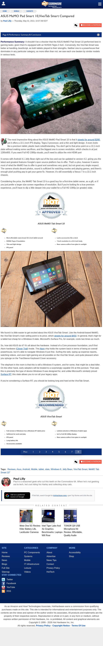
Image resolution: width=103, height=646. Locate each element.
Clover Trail (21, 349)
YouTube (11, 587)
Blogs (4, 564)
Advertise (51, 556)
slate (47, 469)
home (5, 11)
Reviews (11, 469)
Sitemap (6, 572)
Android (26, 469)
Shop (71, 556)
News (4, 560)
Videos (27, 572)
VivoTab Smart (80, 469)
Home (5, 552)
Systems (28, 556)
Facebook (11, 583)
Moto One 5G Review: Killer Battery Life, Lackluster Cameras (30, 529)
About (49, 552)
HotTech (50, 572)
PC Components (32, 552)
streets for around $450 (65, 336)
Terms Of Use (78, 625)
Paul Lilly (19, 478)
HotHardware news (60, 496)
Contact (50, 564)
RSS (9, 591)
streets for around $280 (89, 140)
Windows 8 (56, 469)
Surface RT (6, 374)
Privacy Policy (53, 568)
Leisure (27, 568)
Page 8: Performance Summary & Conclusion (52, 34)
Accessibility (75, 552)
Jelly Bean (67, 469)
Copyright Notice (61, 625)
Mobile (16, 11)
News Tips (51, 560)
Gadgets (29, 11)
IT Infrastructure (31, 564)
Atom (42, 349)
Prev (25, 452)
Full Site (6, 568)
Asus (19, 469)
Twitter (10, 579)
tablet (41, 469)
